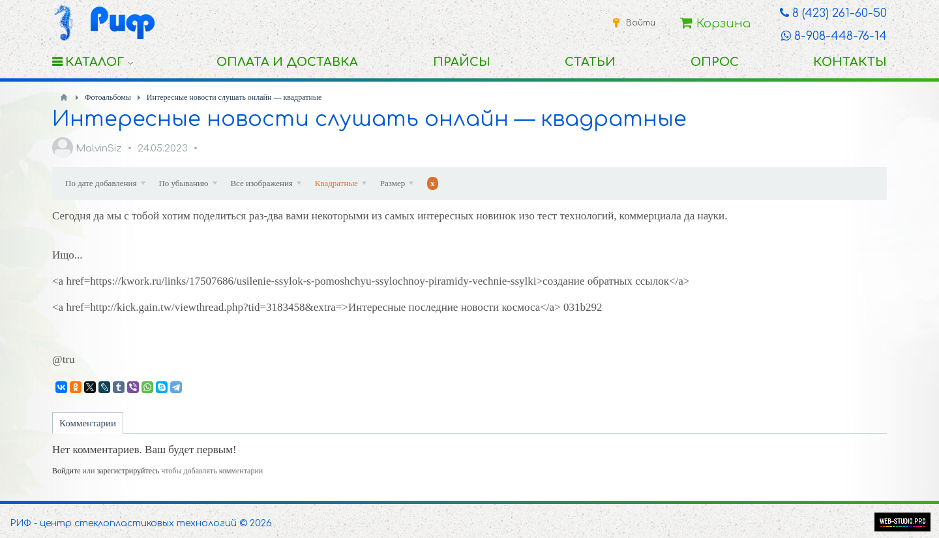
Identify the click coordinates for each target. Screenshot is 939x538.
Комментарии (87, 423)
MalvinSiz (99, 148)
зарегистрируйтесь (128, 470)
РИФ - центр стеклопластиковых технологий (123, 523)
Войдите (66, 470)
